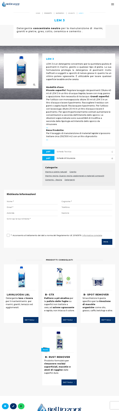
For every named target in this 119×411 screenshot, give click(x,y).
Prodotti (48, 13)
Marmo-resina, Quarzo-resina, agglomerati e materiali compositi (74, 176)
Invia (107, 242)
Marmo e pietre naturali (56, 172)
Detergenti (70, 180)
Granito (71, 13)
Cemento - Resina (53, 180)
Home (38, 13)
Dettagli (31, 320)
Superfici (60, 13)
